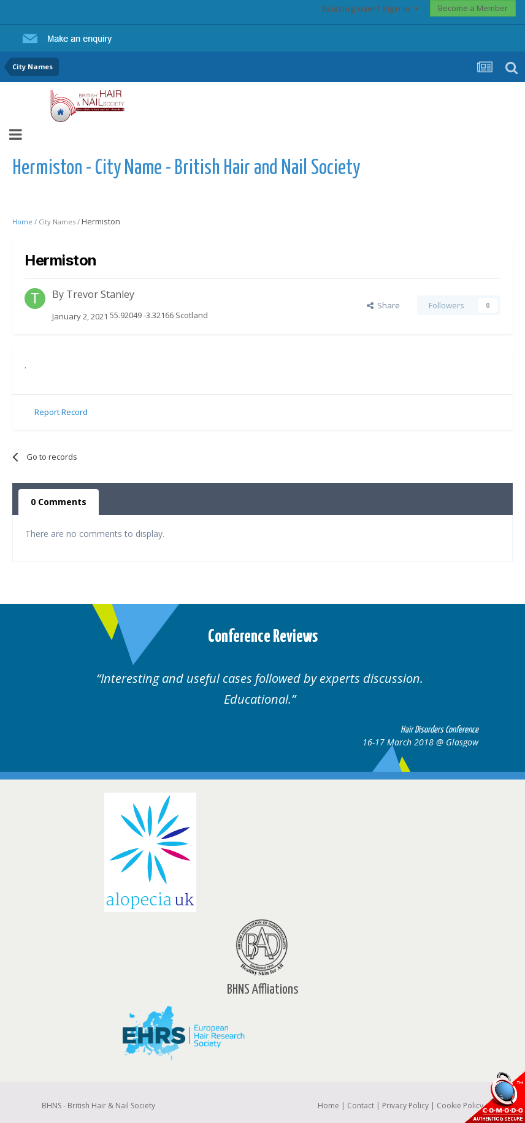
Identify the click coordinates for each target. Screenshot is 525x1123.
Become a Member (473, 7)
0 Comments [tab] (58, 502)
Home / (25, 221)
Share (383, 305)
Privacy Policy (405, 1105)
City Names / (60, 221)
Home (328, 1105)
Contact (360, 1105)
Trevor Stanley (100, 294)
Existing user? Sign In (370, 8)
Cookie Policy (460, 1105)
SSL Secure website (494, 1097)
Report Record (61, 411)
